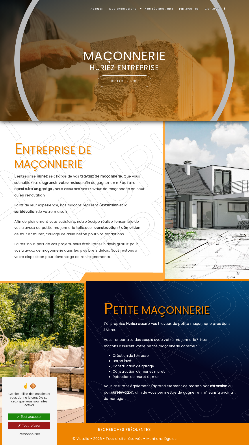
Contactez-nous (124, 81)
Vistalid (82, 438)
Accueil (97, 9)
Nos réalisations (159, 9)
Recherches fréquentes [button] (124, 429)
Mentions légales (161, 438)
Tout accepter (29, 417)
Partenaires (189, 9)
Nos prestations (123, 9)
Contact (212, 9)
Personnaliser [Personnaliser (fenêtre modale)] (29, 434)
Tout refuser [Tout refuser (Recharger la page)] (29, 425)
